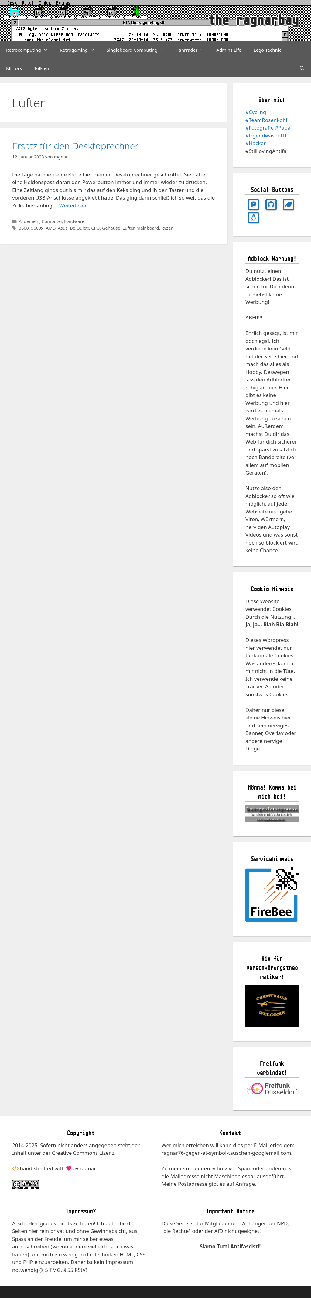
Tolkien (41, 68)
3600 (24, 228)
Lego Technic (267, 50)
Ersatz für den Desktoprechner (75, 146)
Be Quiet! (79, 228)
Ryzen (167, 228)
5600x (37, 228)
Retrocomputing (30, 50)
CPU (95, 228)
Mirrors (14, 68)
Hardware (74, 221)
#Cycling (255, 112)
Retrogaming (80, 50)
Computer (52, 221)
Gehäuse (111, 228)
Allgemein (29, 221)
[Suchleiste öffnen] (302, 68)
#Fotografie (259, 127)
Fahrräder (193, 50)
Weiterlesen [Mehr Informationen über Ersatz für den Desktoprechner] (73, 205)
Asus (63, 228)
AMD (51, 228)
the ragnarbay (253, 20)
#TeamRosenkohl (266, 120)
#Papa (282, 127)
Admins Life (228, 50)
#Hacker (255, 143)
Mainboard (147, 228)
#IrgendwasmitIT (266, 135)
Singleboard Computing (138, 50)
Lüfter (128, 228)
